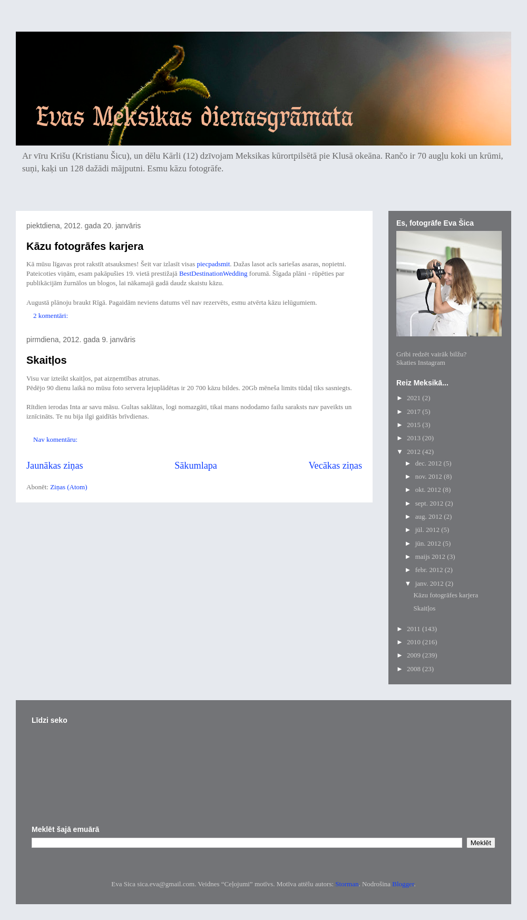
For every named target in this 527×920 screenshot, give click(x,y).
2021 (414, 398)
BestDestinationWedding (213, 273)
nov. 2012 (429, 476)
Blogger (403, 884)
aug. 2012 (429, 516)
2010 (414, 642)
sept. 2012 (430, 503)
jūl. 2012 (428, 530)
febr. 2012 (430, 570)
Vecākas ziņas (336, 465)
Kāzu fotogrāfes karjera (84, 246)
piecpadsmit (213, 264)
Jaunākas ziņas (54, 465)
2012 (414, 452)
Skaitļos (46, 360)
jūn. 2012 (429, 543)
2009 (414, 655)
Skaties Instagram (420, 362)
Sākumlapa (195, 465)
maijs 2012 (431, 556)
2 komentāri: (51, 315)
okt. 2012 (429, 489)
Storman (346, 884)
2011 (414, 629)
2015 (414, 425)
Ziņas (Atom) (68, 487)
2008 (414, 669)
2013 (414, 438)
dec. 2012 (429, 463)
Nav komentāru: (56, 439)
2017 (414, 411)
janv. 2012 (430, 583)
